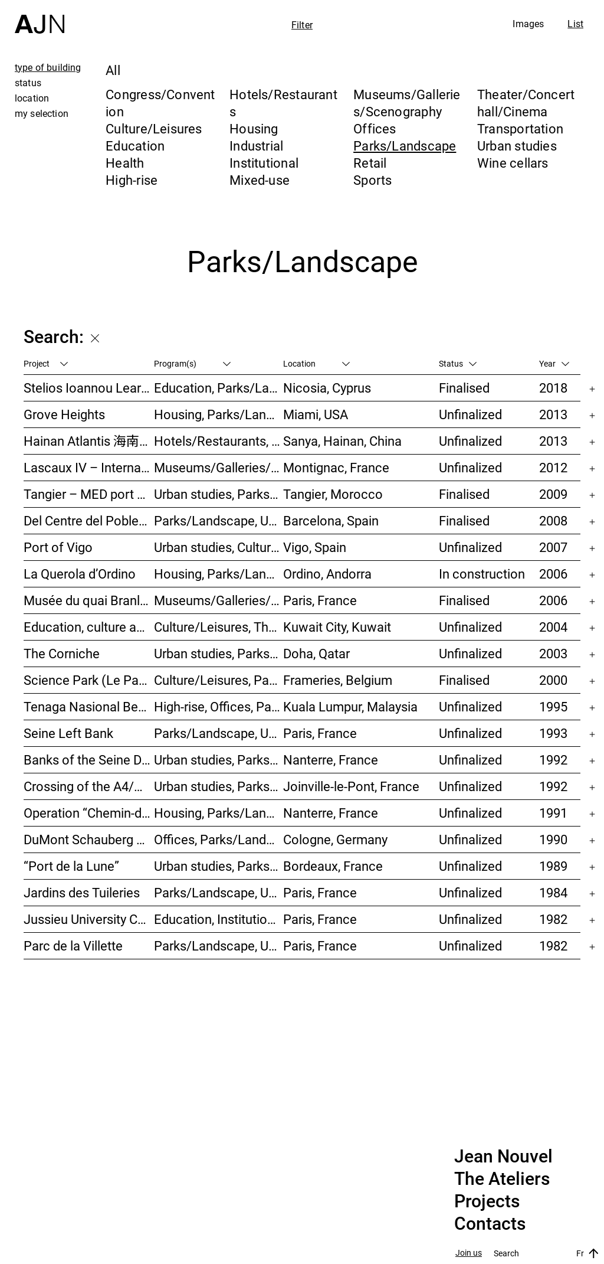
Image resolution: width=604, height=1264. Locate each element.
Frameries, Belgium (337, 679)
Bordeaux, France (333, 865)
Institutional (263, 162)
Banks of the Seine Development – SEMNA (89, 759)
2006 (553, 573)
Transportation (520, 128)
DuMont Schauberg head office (89, 839)
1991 (553, 812)
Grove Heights (64, 414)
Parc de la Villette (73, 945)
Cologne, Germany (335, 839)
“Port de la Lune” (71, 865)
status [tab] (28, 82)
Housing (253, 128)
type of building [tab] (48, 67)
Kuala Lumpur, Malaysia (350, 706)
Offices (374, 128)
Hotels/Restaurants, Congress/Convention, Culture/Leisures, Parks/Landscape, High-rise (219, 440)
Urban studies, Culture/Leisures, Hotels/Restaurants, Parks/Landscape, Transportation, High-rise (219, 547)
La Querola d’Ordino (80, 573)
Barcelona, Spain (331, 520)
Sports (372, 179)
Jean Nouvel (503, 1156)
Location (316, 363)
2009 (553, 493)
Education (135, 145)
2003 (553, 653)
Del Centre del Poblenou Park (89, 520)
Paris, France (320, 600)
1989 (553, 865)
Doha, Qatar (316, 653)
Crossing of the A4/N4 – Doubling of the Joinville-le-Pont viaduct (89, 786)
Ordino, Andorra (327, 573)
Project (46, 363)
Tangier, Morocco (333, 493)
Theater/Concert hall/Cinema (526, 103)
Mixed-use (259, 179)
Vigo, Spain (314, 547)
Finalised (464, 387)
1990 (553, 839)
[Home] (39, 17)
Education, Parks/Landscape (219, 387)
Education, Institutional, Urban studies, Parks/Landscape (219, 918)
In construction (482, 573)
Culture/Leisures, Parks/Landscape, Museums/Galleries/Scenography (219, 679)
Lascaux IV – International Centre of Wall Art (89, 467)
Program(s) (192, 363)
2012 (553, 467)
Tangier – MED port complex (89, 493)
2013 (553, 414)
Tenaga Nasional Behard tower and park (89, 706)
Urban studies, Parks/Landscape (219, 493)
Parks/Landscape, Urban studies (219, 520)
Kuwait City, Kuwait (337, 626)
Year (554, 363)
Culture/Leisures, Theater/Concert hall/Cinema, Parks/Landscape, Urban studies (219, 626)
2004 (553, 626)
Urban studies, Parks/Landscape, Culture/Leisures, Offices (219, 653)
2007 (553, 547)
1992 (553, 759)
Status (458, 363)
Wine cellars (513, 162)
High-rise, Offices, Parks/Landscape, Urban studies (219, 706)
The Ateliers (502, 1179)
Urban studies (517, 145)
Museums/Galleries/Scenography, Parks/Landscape (219, 467)
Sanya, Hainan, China (342, 440)
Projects (487, 1201)
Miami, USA (315, 414)
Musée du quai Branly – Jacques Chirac (89, 600)
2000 (553, 679)
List (575, 23)
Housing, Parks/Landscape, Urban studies (219, 812)
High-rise (131, 179)
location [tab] (32, 98)
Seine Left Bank (68, 733)
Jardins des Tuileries (82, 892)
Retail (369, 162)
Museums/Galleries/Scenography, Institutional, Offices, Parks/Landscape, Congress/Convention (219, 600)
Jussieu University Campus (89, 918)
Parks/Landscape (404, 145)
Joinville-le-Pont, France (351, 786)
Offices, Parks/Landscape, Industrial (219, 839)
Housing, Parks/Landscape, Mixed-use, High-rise (219, 414)
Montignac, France (336, 467)
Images (528, 23)
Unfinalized (470, 414)
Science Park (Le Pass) (89, 679)
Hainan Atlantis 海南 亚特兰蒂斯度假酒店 (89, 440)
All (113, 70)
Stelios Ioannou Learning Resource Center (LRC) (89, 387)
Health (125, 162)
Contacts (490, 1224)
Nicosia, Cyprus (327, 387)
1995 (553, 706)
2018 (553, 387)
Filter (302, 24)
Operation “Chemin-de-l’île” (89, 812)
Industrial (256, 145)
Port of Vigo (58, 547)
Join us (468, 1253)
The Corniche (62, 653)
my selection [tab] (41, 113)
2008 (553, 520)
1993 (553, 733)
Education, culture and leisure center (89, 626)
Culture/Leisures (154, 128)
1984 (553, 892)
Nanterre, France (330, 759)
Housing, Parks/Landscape (219, 573)
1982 (553, 918)
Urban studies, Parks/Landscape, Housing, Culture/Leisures (219, 759)
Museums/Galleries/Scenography (407, 103)
